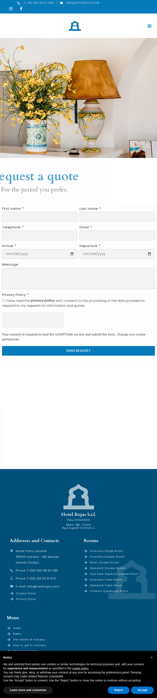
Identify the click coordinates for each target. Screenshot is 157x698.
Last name (89, 209)
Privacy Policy (14, 295)
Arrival (8, 246)
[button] (149, 26)
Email (85, 228)
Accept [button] (142, 690)
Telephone (11, 228)
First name (11, 209)
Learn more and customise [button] (28, 690)
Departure (89, 246)
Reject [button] (118, 690)
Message (10, 265)
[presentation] (33, 320)
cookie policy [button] (80, 668)
